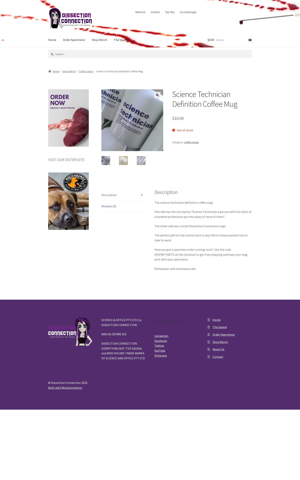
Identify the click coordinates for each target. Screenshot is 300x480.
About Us (140, 12)
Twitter (159, 345)
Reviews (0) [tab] (108, 206)
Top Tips (170, 12)
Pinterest (160, 355)
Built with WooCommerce (65, 388)
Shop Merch (99, 40)
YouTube (159, 350)
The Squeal (121, 40)
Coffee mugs (86, 71)
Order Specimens (74, 40)
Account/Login (188, 12)
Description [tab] (109, 195)
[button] (157, 95)
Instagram (161, 336)
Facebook (160, 341)
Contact (155, 12)
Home (52, 40)
